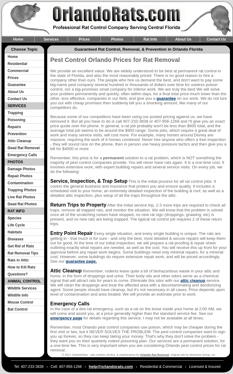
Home (18, 39)
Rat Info (150, 39)
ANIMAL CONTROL (24, 281)
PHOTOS (15, 162)
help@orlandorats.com (111, 366)
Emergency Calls (22, 155)
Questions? (18, 274)
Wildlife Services (22, 288)
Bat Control (17, 309)
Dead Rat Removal (24, 148)
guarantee (166, 98)
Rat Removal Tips (23, 253)
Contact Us (216, 39)
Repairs (14, 127)
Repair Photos (20, 176)
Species (14, 218)
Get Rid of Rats (21, 246)
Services (51, 39)
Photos (117, 39)
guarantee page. (81, 261)
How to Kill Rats (21, 267)
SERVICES (17, 106)
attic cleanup (192, 280)
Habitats (15, 232)
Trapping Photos (22, 190)
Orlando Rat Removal (154, 354)
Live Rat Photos (21, 197)
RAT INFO (16, 211)
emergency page (66, 318)
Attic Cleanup (19, 141)
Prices (84, 39)
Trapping (15, 113)
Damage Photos (21, 169)
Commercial (18, 71)
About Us (183, 39)
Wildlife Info (18, 295)
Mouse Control (20, 302)
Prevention (17, 134)
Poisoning (16, 120)
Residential (17, 64)
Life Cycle (16, 225)
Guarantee (17, 85)
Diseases (15, 239)
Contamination (20, 183)
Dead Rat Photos (22, 204)
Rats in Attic (18, 260)
